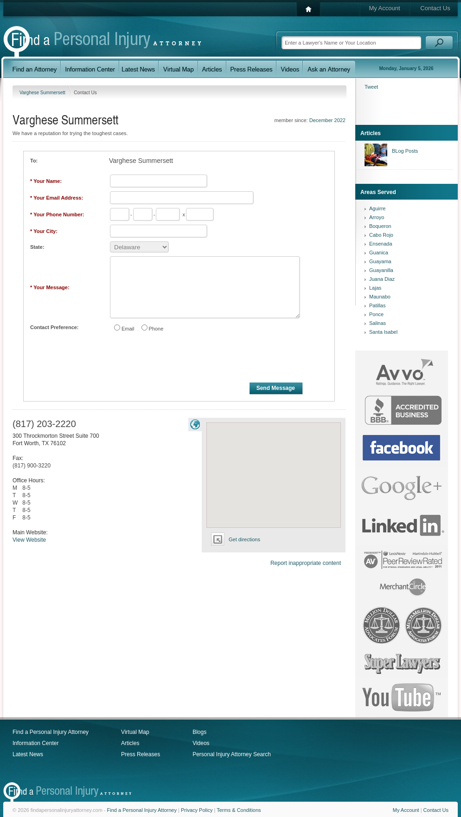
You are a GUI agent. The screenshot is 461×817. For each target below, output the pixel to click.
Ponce (376, 314)
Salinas (377, 323)
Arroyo (376, 217)
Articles (130, 743)
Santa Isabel (383, 332)
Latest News (28, 754)
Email (128, 328)
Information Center (35, 743)
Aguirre (377, 208)
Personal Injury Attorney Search (231, 754)
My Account (384, 8)
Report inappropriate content (305, 563)
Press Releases (140, 754)
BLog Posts (405, 151)
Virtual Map (135, 732)
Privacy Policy (196, 810)
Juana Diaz (382, 279)
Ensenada (380, 243)
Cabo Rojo (381, 235)
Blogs (199, 732)
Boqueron (380, 226)
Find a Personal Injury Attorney (51, 732)
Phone (156, 328)
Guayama (380, 261)
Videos (200, 743)
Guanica (378, 252)
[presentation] (179, 359)
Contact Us (435, 8)
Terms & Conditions (239, 810)
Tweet (371, 87)
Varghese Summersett (43, 92)
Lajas (375, 288)
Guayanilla (381, 270)
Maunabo (380, 296)
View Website (29, 540)
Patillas (377, 305)
